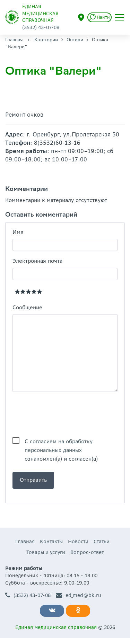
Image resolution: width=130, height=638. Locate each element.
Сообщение (27, 307)
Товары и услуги (45, 552)
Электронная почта (37, 261)
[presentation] (65, 414)
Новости (78, 541)
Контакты (51, 541)
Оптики (75, 40)
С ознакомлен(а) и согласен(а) (61, 442)
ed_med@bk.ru (78, 595)
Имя (18, 232)
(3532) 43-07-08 (28, 595)
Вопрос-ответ (87, 552)
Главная (14, 40)
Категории (46, 40)
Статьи (102, 541)
